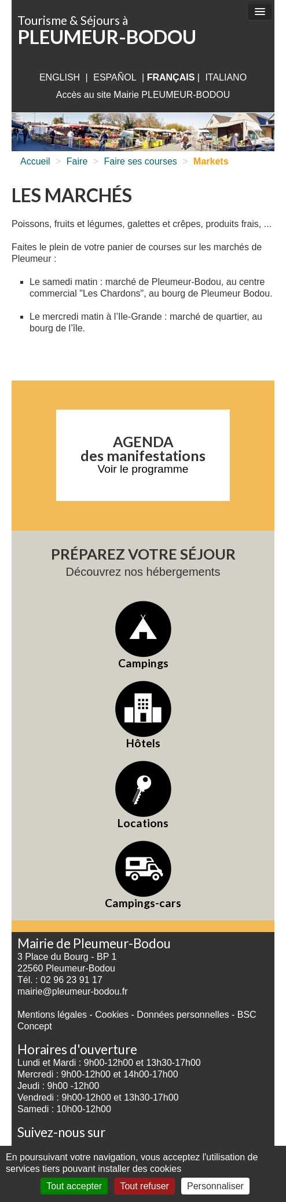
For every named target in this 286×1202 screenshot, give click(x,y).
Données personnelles (183, 1015)
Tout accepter (74, 1186)
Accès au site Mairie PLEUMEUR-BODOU (143, 95)
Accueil (35, 161)
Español (114, 77)
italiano (226, 77)
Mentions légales (52, 1015)
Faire (77, 161)
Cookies (112, 1015)
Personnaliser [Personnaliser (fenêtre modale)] (215, 1186)
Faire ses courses (140, 161)
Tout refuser (144, 1186)
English (59, 77)
